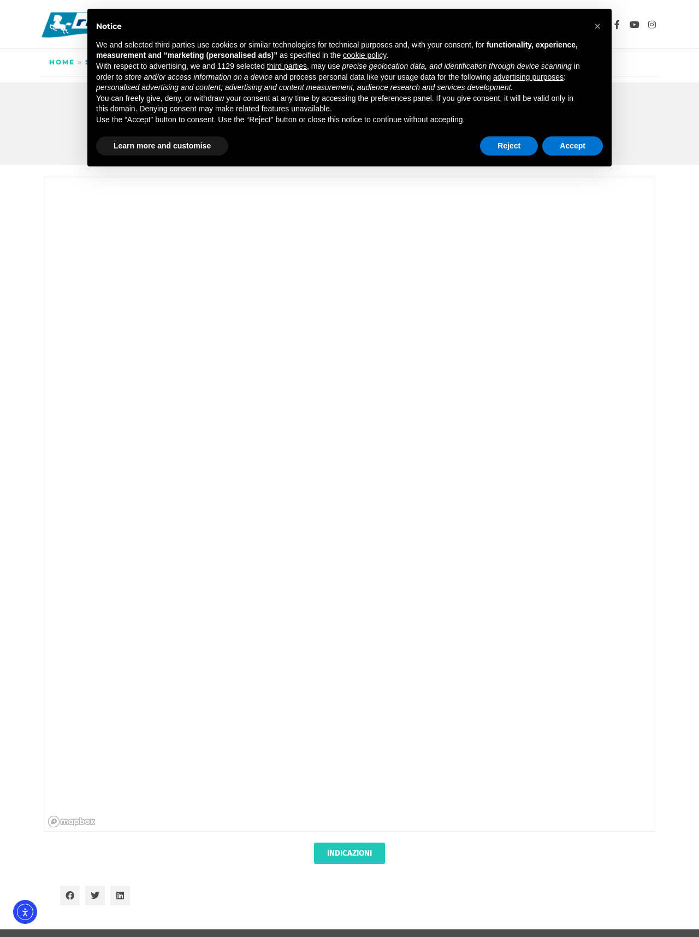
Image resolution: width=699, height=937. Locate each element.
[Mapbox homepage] (72, 821)
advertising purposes (528, 77)
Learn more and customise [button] (162, 145)
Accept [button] (572, 145)
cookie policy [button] (364, 55)
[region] (350, 504)
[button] (70, 895)
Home (62, 62)
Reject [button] (508, 145)
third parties (287, 66)
